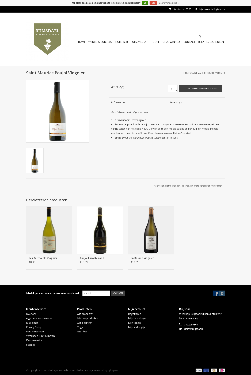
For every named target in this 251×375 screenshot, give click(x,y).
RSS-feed (82, 331)
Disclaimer (32, 322)
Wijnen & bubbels (100, 41)
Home (81, 41)
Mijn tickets (134, 322)
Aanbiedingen (84, 322)
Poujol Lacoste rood (92, 258)
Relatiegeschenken (211, 41)
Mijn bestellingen (137, 318)
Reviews (175, 102)
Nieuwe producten (87, 318)
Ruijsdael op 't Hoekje (145, 41)
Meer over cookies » (169, 3)
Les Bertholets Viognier (43, 258)
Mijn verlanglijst (137, 327)
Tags (80, 327)
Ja (145, 3)
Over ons (31, 313)
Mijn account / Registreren (210, 9)
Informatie (118, 102)
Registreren (134, 313)
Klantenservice (34, 340)
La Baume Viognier (142, 258)
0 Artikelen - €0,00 (180, 9)
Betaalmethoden (35, 331)
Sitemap (30, 344)
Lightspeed (113, 370)
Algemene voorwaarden (39, 318)
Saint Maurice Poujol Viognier (208, 73)
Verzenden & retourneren (40, 335)
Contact (189, 41)
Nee (153, 3)
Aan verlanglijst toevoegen (167, 185)
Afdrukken (217, 185)
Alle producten (85, 313)
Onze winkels (171, 41)
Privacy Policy (33, 327)
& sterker (121, 41)
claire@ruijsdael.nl (194, 329)
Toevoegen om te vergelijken (196, 185)
